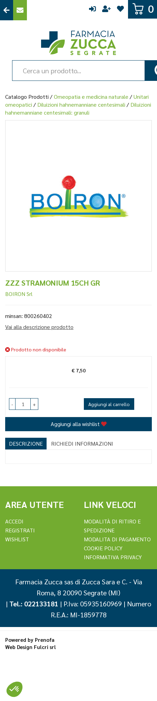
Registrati (106, 10)
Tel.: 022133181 (33, 603)
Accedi (92, 10)
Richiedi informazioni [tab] (82, 443)
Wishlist (120, 10)
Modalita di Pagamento (117, 539)
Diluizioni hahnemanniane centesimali (81, 104)
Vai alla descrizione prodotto (39, 326)
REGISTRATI (20, 530)
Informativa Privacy (113, 557)
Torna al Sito (6, 10)
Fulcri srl (45, 647)
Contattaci (20, 10)
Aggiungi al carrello (109, 404)
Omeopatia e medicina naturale (91, 96)
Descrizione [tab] (26, 443)
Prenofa (45, 639)
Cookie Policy (103, 548)
